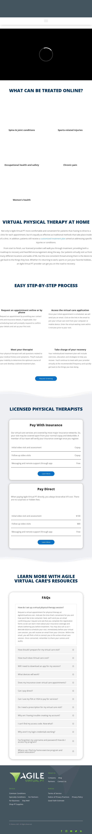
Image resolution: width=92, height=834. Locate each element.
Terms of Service (54, 794)
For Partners (33, 797)
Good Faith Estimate (56, 801)
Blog (60, 778)
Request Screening (46, 378)
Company (52, 778)
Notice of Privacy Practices (58, 797)
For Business (14, 801)
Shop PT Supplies (16, 804)
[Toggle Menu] (46, 21)
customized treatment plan (53, 238)
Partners (51, 782)
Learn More (46, 474)
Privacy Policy (77, 797)
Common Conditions (17, 794)
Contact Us (62, 782)
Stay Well (26, 801)
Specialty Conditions (17, 797)
